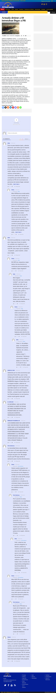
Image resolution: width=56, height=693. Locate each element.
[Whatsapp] (20, 107)
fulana (21, 275)
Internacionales (37, 9)
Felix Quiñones (20, 466)
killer (19, 191)
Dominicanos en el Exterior (29, 9)
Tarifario (47, 675)
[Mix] (18, 107)
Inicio (2, 9)
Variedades (43, 9)
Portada (24, 675)
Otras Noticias (7, 9)
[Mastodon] (15, 107)
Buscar (53, 12)
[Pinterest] (13, 107)
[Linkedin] (10, 107)
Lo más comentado (49, 9)
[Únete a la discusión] (18, 133)
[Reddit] (8, 107)
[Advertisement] (17, 111)
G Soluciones (53, 692)
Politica (12, 9)
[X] (5, 107)
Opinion (33, 676)
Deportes (16, 9)
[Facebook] (3, 107)
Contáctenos (48, 676)
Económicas (21, 9)
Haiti (33, 675)
